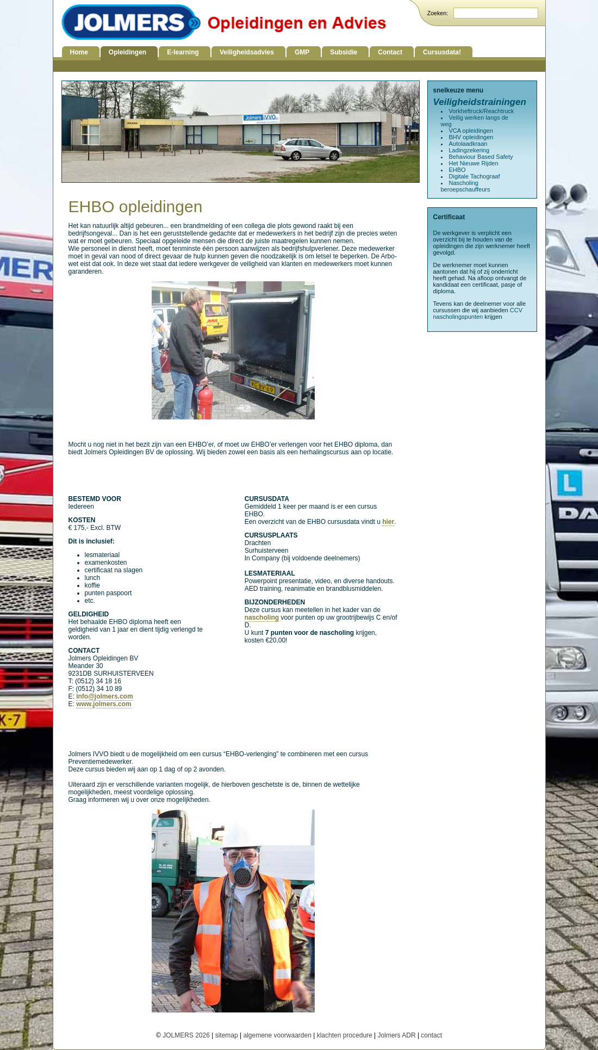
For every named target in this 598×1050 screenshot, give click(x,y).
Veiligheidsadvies (247, 52)
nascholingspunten (458, 316)
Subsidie (343, 52)
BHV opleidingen (471, 137)
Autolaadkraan (468, 143)
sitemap (226, 1035)
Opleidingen (127, 52)
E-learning (183, 52)
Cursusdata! (442, 52)
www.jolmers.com (104, 704)
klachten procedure (344, 1035)
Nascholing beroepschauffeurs (465, 186)
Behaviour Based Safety (481, 156)
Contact (390, 52)
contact (431, 1035)
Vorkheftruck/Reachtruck (481, 111)
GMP (302, 52)
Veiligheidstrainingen (479, 102)
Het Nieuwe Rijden (474, 163)
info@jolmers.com (104, 696)
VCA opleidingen (471, 130)
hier (388, 522)
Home (79, 52)
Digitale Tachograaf (474, 176)
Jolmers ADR (397, 1035)
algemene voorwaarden (277, 1035)
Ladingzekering (469, 150)
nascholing (262, 617)
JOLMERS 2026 (187, 1035)
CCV (516, 310)
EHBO (457, 169)
